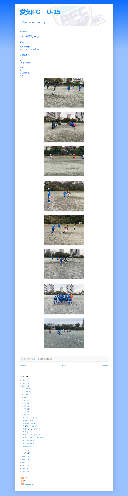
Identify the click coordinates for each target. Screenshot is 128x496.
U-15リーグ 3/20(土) (30, 426)
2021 (24, 386)
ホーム (64, 366)
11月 (25, 391)
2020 (24, 457)
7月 (25, 403)
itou (25, 481)
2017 (24, 465)
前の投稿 (105, 366)
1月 (25, 453)
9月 (25, 397)
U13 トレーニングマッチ (31, 417)
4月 (25, 412)
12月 (25, 388)
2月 (25, 450)
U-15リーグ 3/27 (28, 420)
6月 (25, 406)
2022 (24, 383)
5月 (25, 409)
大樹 (25, 477)
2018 (24, 462)
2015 (24, 471)
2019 (24, 460)
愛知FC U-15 (40, 11)
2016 (24, 468)
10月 (25, 394)
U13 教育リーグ (28, 440)
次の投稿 (23, 366)
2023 (24, 380)
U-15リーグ (27, 432)
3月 (25, 415)
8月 (25, 400)
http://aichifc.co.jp (37, 22)
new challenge (29, 484)
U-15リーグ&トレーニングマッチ (34, 438)
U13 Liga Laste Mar (29, 423)
